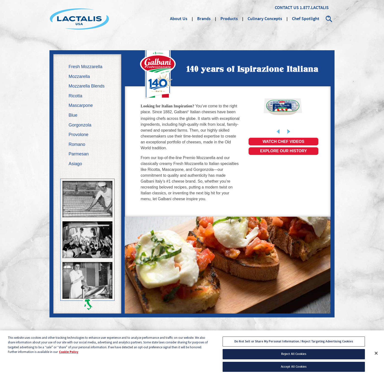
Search (329, 19)
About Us (178, 19)
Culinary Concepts (265, 19)
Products (229, 19)
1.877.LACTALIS (314, 8)
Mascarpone (81, 105)
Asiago (75, 163)
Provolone (78, 134)
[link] (283, 106)
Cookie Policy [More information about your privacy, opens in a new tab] (68, 354)
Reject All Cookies (293, 356)
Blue (73, 115)
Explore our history (283, 151)
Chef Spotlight (305, 19)
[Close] (376, 355)
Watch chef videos (283, 141)
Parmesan (79, 153)
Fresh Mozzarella (85, 66)
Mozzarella (79, 76)
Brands (204, 19)
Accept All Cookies (294, 368)
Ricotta (75, 95)
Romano (77, 144)
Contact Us (287, 8)
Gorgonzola (80, 125)
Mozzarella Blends (87, 86)
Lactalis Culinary (79, 18)
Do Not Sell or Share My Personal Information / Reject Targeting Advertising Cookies (293, 343)
